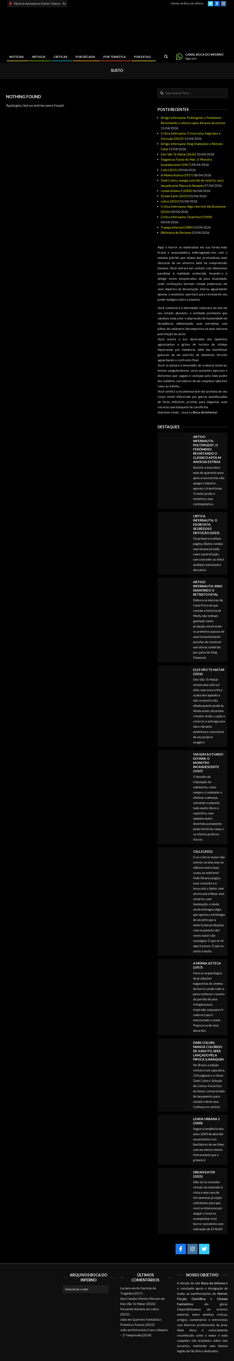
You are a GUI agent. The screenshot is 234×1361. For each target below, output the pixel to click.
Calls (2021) (169, 170)
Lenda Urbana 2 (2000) (176, 191)
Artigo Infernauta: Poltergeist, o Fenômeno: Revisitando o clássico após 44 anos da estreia (207, 449)
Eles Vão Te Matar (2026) (178, 154)
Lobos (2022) (170, 201)
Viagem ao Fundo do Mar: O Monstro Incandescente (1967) (208, 762)
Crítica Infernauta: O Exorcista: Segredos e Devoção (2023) (206, 524)
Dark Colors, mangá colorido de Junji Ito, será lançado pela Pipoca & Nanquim (208, 1051)
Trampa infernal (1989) (177, 227)
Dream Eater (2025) (174, 196)
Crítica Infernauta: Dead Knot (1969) (186, 217)
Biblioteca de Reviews (176, 232)
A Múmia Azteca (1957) (177, 175)
